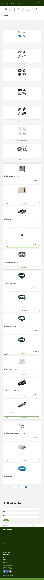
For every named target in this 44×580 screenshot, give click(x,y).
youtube (10, 571)
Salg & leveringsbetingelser (8, 565)
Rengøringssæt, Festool (22, 159)
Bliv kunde (12, 3)
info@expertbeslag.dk (9, 534)
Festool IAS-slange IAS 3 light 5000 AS (11, 326)
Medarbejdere (5, 562)
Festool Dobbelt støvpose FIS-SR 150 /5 (11, 197)
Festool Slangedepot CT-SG (9, 219)
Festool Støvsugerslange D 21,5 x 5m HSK (11, 262)
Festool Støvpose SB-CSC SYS (9, 454)
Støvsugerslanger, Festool (22, 83)
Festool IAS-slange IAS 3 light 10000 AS (11, 305)
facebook (4, 571)
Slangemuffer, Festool (22, 121)
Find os (3, 3)
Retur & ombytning (6, 567)
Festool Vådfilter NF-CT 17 (8, 476)
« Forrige (15, 486)
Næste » (28, 486)
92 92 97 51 (6, 538)
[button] (38, 5)
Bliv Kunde (5, 557)
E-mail (4, 507)
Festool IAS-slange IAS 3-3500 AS (10, 283)
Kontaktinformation (6, 560)
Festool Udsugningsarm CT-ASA (9, 240)
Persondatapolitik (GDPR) (7, 568)
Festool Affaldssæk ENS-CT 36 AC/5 (10, 369)
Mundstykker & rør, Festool (22, 63)
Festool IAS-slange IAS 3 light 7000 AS (11, 347)
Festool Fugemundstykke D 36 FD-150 (11, 412)
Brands (19, 3)
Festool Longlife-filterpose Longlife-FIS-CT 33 (12, 176)
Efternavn (5, 515)
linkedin (7, 571)
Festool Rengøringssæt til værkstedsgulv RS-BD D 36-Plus (14, 433)
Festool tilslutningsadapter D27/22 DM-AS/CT (12, 390)
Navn (4, 511)
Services (6, 3)
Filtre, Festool (22, 44)
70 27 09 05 (6, 541)
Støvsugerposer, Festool (22, 140)
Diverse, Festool (22, 102)
